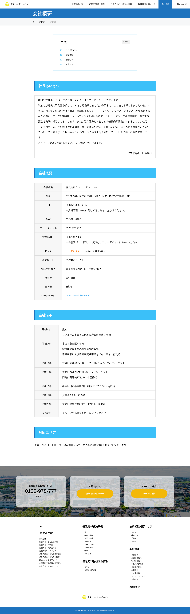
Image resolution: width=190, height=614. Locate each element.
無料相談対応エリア (146, 4)
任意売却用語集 (90, 570)
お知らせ (134, 579)
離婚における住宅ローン (48, 560)
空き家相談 (135, 573)
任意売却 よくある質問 (48, 542)
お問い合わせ (181, 4)
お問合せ (134, 586)
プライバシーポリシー (139, 576)
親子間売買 (88, 548)
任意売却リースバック (47, 551)
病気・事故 (88, 535)
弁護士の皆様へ (137, 567)
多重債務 (87, 541)
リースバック (89, 544)
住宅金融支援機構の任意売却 (50, 563)
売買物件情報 (136, 558)
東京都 (133, 532)
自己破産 (87, 554)
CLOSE (125, 41)
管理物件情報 (136, 561)
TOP (40, 526)
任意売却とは (77, 4)
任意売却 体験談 (46, 545)
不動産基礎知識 (137, 564)
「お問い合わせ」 (75, 251)
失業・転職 (88, 538)
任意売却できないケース (48, 566)
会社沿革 (69, 59)
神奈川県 (134, 535)
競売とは (42, 539)
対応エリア (70, 64)
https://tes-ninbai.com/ (78, 295)
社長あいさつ (71, 50)
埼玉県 (133, 541)
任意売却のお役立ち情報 (121, 4)
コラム (87, 567)
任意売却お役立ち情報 (95, 561)
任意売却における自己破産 (49, 557)
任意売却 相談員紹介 (47, 548)
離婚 (86, 551)
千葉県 (133, 538)
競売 (86, 532)
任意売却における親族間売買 (50, 554)
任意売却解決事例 (97, 4)
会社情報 (165, 4)
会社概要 (69, 54)
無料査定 (134, 570)
